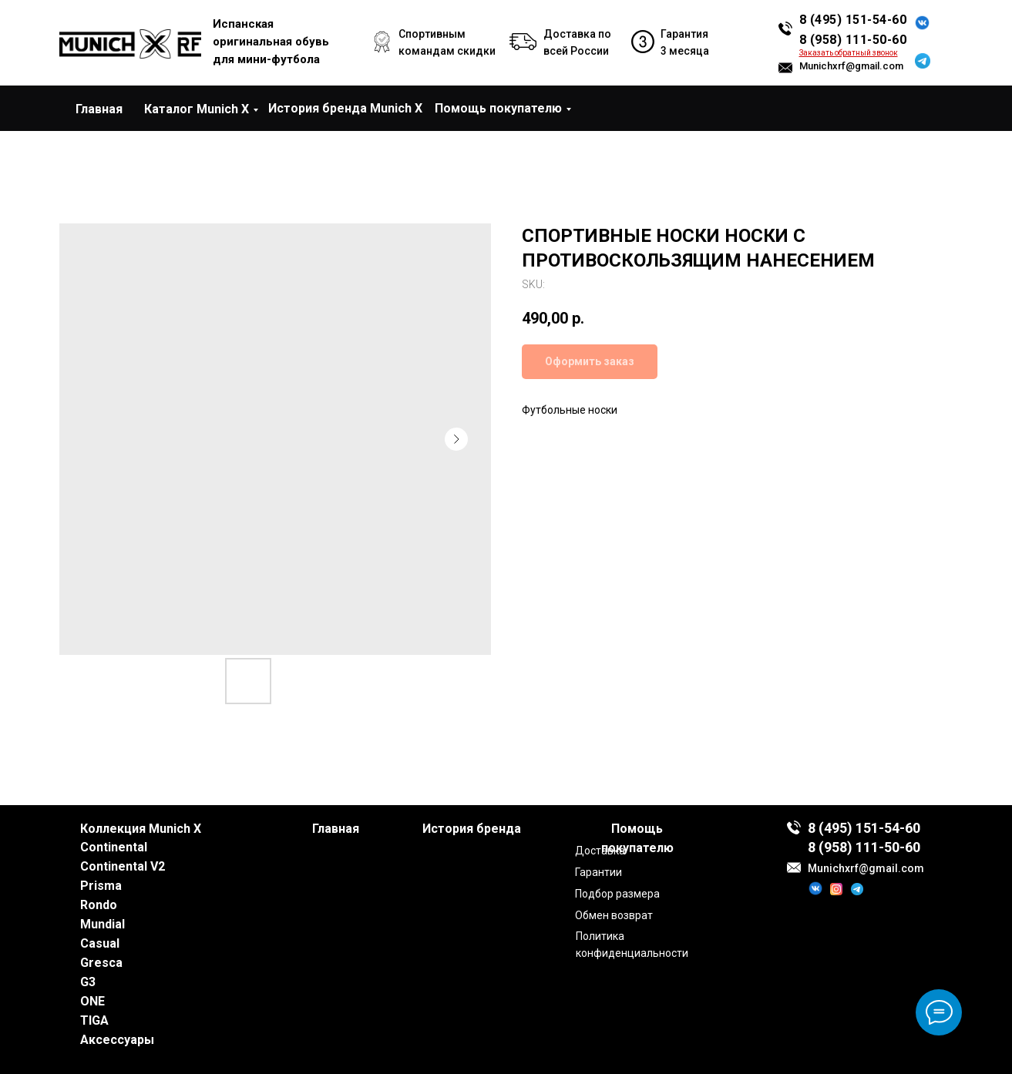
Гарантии (598, 872)
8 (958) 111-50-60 (853, 39)
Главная (99, 109)
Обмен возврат (614, 915)
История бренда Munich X (345, 108)
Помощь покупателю (498, 108)
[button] (848, 53)
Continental (113, 847)
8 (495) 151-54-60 (853, 19)
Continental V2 (122, 866)
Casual (99, 943)
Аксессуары (117, 1039)
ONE (92, 1001)
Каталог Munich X (196, 109)
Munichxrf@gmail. (854, 868)
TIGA (94, 1020)
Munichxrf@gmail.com (851, 66)
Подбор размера (617, 894)
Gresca (101, 962)
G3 (88, 982)
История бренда (471, 828)
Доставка (600, 850)
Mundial (102, 924)
